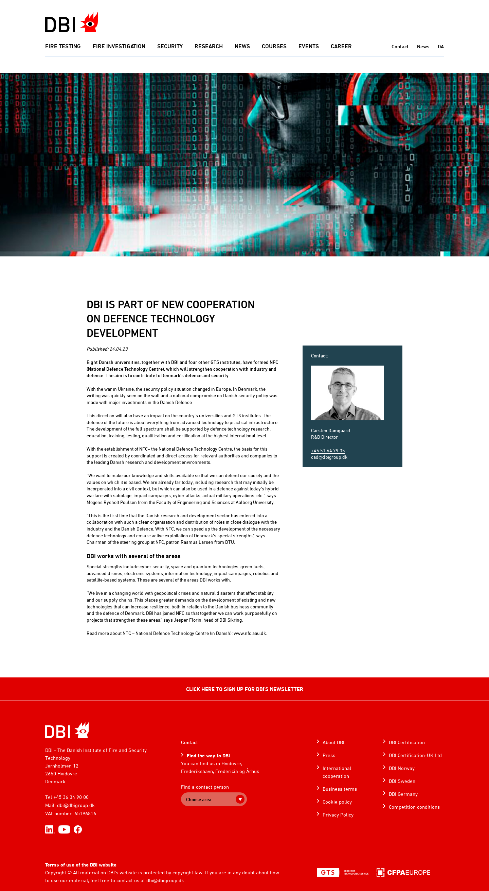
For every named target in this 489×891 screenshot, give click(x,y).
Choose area (198, 799)
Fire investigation (119, 46)
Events (308, 46)
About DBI (333, 742)
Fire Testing (63, 46)
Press (329, 755)
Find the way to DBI (208, 755)
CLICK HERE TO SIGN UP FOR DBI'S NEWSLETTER (244, 689)
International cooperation (337, 772)
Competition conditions (414, 807)
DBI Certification (407, 742)
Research (209, 46)
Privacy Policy (338, 815)
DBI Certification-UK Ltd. (416, 755)
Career (341, 46)
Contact (400, 46)
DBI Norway (402, 768)
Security (170, 46)
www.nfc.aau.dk (250, 633)
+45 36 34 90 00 (71, 797)
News (242, 46)
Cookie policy (337, 802)
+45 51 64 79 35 (328, 450)
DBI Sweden (402, 781)
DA (441, 46)
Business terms (340, 789)
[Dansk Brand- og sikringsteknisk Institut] (71, 22)
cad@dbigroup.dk (329, 457)
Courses (274, 46)
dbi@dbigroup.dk (76, 805)
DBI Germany (403, 794)
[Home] (67, 730)
